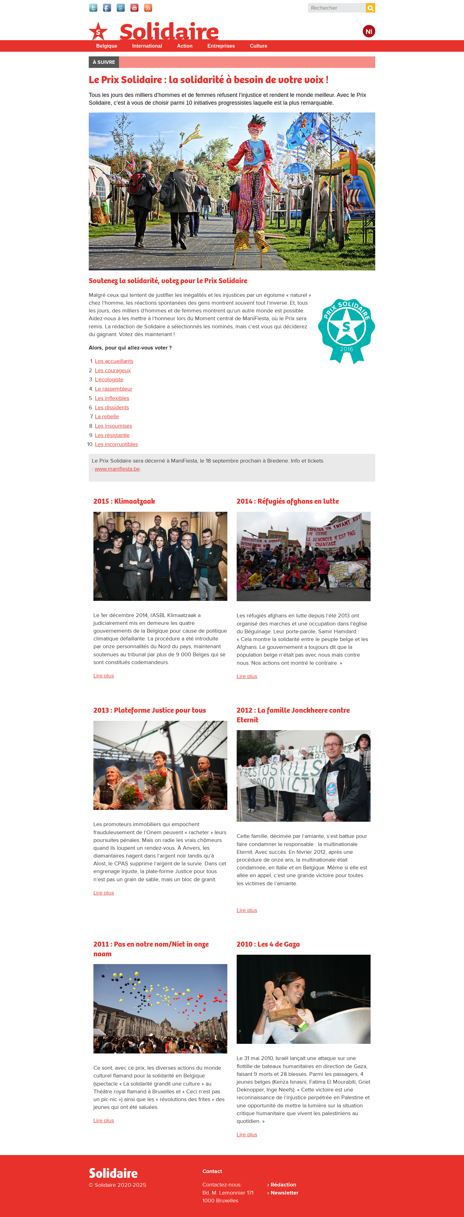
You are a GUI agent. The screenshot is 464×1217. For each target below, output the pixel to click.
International (147, 46)
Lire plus (103, 675)
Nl (369, 32)
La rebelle (107, 416)
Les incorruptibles (116, 444)
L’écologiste (109, 379)
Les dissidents (112, 407)
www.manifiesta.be (117, 468)
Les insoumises (113, 425)
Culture (258, 46)
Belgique (106, 46)
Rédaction (283, 1184)
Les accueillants (114, 361)
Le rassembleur (113, 388)
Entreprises (221, 46)
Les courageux (113, 370)
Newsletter (284, 1192)
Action (185, 46)
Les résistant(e (112, 435)
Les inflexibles (112, 398)
